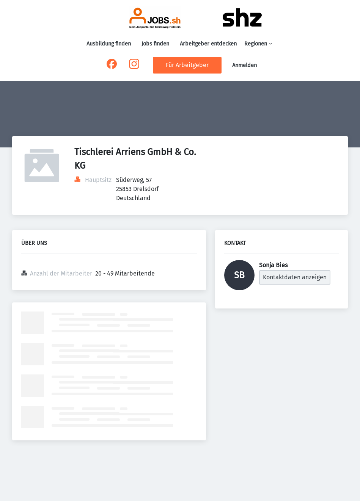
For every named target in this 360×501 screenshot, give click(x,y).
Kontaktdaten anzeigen (295, 277)
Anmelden (244, 65)
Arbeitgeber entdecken (208, 44)
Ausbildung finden (108, 44)
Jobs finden (155, 44)
